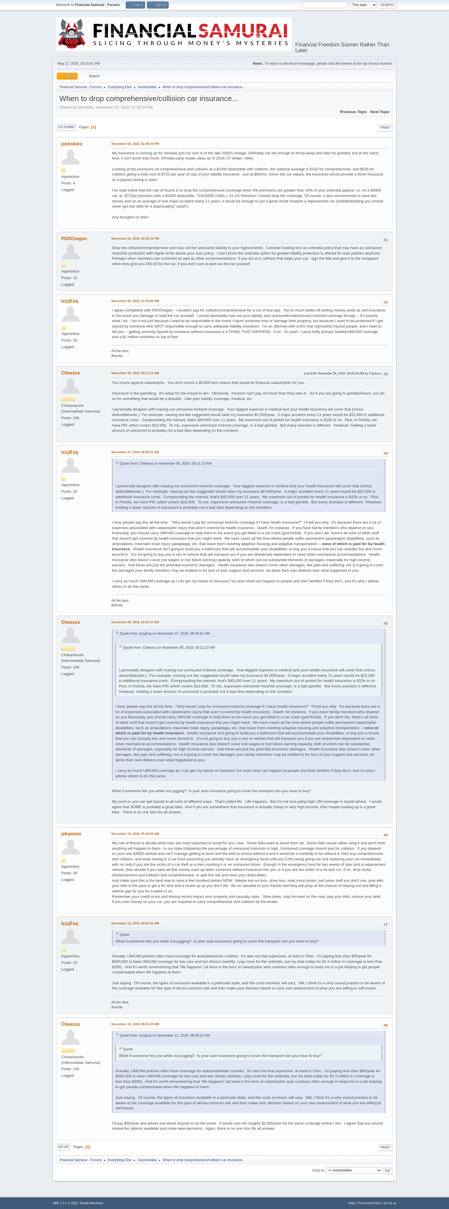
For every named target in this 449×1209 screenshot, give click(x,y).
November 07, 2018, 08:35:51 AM (135, 452)
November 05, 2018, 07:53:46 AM (135, 301)
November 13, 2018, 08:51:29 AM (135, 1024)
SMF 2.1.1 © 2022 (65, 1203)
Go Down (66, 127)
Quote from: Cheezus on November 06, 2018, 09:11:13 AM (165, 463)
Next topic (380, 112)
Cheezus (70, 372)
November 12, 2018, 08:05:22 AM (135, 923)
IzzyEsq (69, 301)
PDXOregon (74, 238)
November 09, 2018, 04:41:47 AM (135, 622)
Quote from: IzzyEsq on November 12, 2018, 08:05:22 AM (165, 1036)
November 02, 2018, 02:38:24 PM (135, 143)
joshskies (71, 143)
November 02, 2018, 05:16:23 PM (135, 238)
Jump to (318, 1170)
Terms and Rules (369, 1203)
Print (385, 127)
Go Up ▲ (389, 1203)
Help (351, 1203)
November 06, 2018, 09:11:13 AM (135, 373)
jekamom (71, 833)
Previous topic (353, 112)
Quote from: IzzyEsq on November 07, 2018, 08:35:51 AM (165, 634)
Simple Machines (91, 1203)
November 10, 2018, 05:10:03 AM (135, 833)
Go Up (63, 1147)
